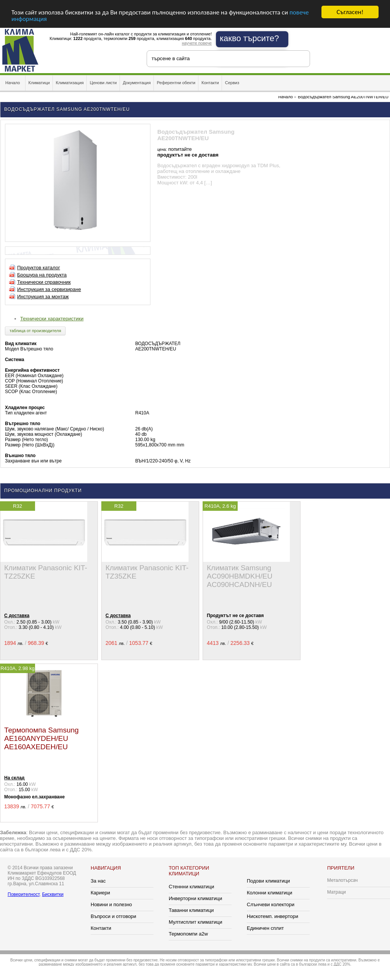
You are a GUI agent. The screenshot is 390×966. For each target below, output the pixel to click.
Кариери (100, 893)
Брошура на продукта (42, 275)
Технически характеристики (51, 318)
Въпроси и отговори (113, 916)
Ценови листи (103, 82)
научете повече (197, 43)
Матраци (336, 892)
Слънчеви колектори (270, 904)
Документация (137, 82)
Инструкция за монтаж (43, 296)
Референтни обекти (176, 82)
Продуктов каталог (38, 267)
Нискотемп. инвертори (272, 916)
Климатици (39, 82)
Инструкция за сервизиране (49, 289)
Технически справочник (44, 282)
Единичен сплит (265, 928)
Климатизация (70, 82)
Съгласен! (350, 12)
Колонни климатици (269, 893)
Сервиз (232, 82)
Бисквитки (52, 894)
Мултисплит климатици (195, 922)
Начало (12, 82)
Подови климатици (268, 881)
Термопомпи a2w (188, 934)
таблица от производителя (35, 330)
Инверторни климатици (195, 898)
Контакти (210, 82)
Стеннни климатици (191, 886)
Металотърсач (342, 880)
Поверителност (24, 894)
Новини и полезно (111, 904)
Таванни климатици (191, 910)
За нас (98, 881)
